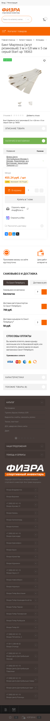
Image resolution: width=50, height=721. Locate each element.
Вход (3, 3)
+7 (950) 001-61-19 (13, 503)
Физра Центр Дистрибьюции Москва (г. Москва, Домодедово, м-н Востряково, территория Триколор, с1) (17, 161)
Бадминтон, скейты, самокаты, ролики (20, 417)
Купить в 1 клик (25, 199)
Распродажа (10, 408)
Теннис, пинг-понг (12, 422)
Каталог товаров (14, 31)
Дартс (7, 431)
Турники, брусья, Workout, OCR (16, 413)
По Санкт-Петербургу (15, 283)
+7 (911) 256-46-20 (13, 644)
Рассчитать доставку (15, 226)
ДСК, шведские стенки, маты (16, 426)
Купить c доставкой (44, 292)
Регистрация (12, 3)
